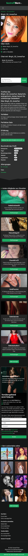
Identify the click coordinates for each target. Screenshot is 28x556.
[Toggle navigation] (3, 8)
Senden (24, 80)
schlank (16, 150)
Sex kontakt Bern (5, 526)
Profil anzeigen (14, 213)
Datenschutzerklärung (7, 433)
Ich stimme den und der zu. (10, 431)
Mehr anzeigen (14, 361)
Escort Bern (4, 516)
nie (15, 155)
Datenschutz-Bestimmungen (14, 551)
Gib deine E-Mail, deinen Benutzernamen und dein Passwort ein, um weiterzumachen (14, 418)
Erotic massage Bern (6, 518)
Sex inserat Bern (11, 11)
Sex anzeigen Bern (6, 535)
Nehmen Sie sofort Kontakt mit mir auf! (13, 140)
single (16, 153)
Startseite (3, 11)
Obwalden (3, 172)
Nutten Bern (4, 524)
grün (16, 157)
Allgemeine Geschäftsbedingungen (14, 549)
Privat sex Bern (5, 528)
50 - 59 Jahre (4, 167)
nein (16, 159)
